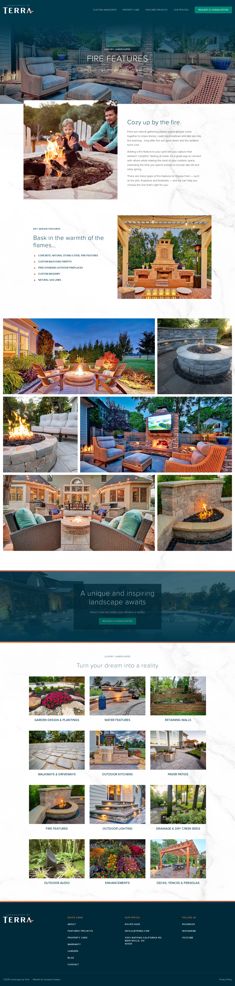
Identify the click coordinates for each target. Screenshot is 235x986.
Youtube (187, 937)
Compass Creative (52, 979)
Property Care (131, 9)
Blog (71, 957)
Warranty (74, 944)
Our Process (181, 9)
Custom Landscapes (104, 9)
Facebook (188, 924)
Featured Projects (157, 9)
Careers (73, 951)
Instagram (189, 931)
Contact (73, 964)
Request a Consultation (213, 9)
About (72, 924)
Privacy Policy (225, 979)
